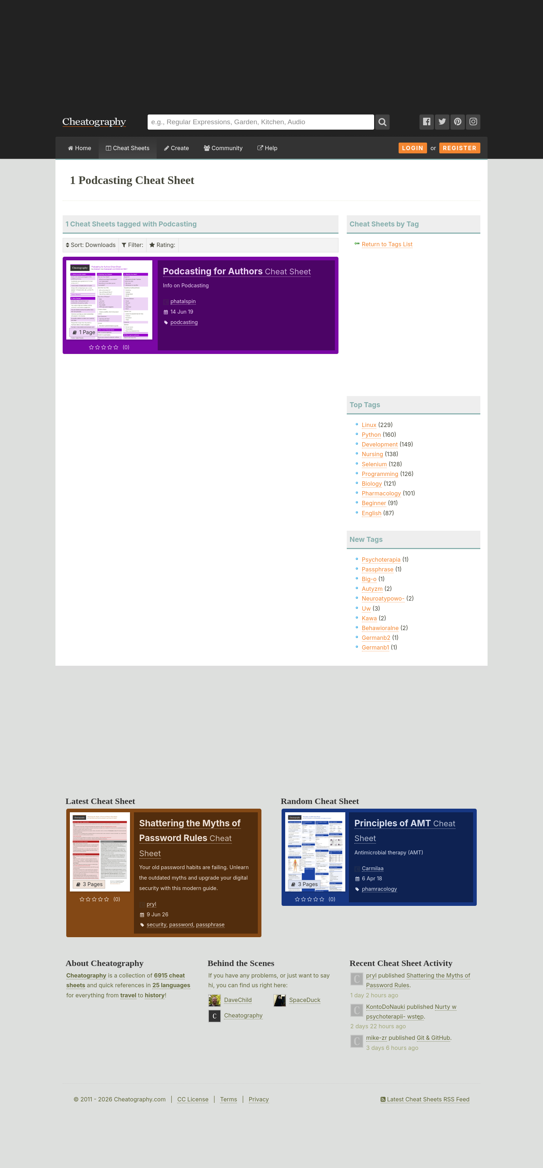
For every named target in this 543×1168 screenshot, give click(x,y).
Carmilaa (372, 868)
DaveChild (238, 999)
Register (460, 148)
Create (176, 148)
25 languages (171, 985)
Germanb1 (375, 647)
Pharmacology (381, 493)
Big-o (369, 579)
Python (371, 434)
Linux (369, 424)
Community (223, 148)
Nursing (372, 454)
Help (267, 148)
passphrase (210, 924)
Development (380, 444)
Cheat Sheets (127, 148)
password (181, 924)
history (155, 995)
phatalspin (183, 301)
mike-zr (376, 1037)
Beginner (374, 503)
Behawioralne (380, 628)
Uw (366, 608)
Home (79, 148)
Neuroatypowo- (383, 598)
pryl (151, 904)
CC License (192, 1099)
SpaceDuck (304, 999)
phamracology (379, 889)
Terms (228, 1099)
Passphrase (378, 569)
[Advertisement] (271, 53)
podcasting (184, 322)
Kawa (369, 618)
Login (413, 148)
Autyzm (372, 588)
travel (128, 995)
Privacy (259, 1099)
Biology (372, 483)
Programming (380, 473)
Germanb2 (376, 637)
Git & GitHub (433, 1037)
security (156, 924)
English (372, 513)
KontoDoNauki (385, 1006)
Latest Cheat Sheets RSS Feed (425, 1099)
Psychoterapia (381, 559)
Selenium (374, 464)
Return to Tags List (387, 244)
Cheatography (86, 975)
